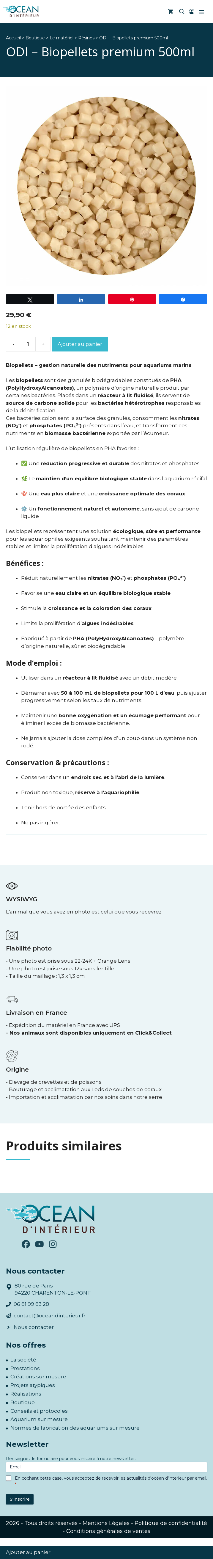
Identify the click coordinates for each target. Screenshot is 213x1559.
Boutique (35, 38)
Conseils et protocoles (39, 1411)
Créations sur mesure (38, 1377)
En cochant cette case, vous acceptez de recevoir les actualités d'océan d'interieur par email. (111, 1481)
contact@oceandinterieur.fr (50, 1316)
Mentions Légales (106, 1523)
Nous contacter (34, 1327)
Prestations (25, 1368)
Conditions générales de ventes (108, 1531)
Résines (86, 38)
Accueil (13, 38)
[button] (181, 12)
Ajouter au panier (80, 344)
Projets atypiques (32, 1385)
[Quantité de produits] (28, 344)
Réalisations (25, 1394)
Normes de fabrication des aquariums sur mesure (75, 1428)
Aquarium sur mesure (39, 1419)
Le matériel (61, 38)
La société (23, 1360)
